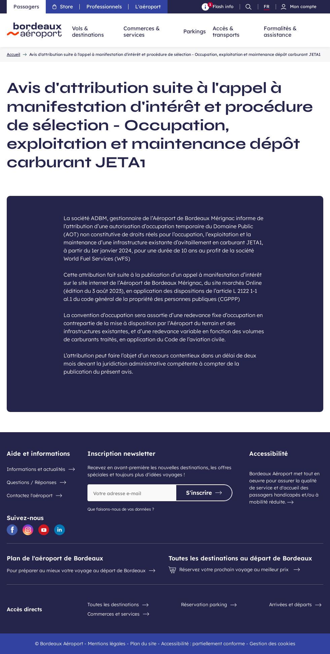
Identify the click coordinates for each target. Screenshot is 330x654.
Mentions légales (106, 644)
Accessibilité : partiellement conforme (203, 644)
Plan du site (143, 644)
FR (266, 6)
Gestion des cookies (272, 644)
